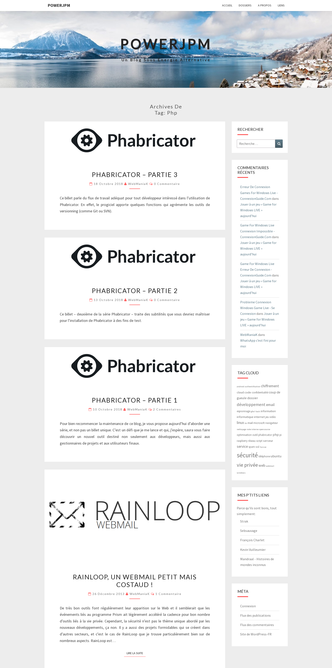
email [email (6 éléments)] (270, 404)
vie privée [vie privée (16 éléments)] (247, 465)
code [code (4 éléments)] (247, 392)
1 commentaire (168, 594)
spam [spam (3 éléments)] (252, 447)
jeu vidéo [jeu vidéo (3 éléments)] (270, 417)
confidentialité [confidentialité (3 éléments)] (260, 392)
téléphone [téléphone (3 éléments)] (264, 456)
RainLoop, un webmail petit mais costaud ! (135, 580)
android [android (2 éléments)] (240, 386)
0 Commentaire (167, 184)
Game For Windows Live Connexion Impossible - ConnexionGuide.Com (257, 231)
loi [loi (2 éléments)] (246, 423)
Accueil (227, 5)
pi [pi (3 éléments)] (280, 435)
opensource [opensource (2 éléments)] (264, 429)
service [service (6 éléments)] (242, 446)
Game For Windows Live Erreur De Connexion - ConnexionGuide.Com (257, 269)
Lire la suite (136, 653)
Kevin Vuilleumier (253, 549)
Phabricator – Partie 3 (135, 174)
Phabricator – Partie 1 (135, 400)
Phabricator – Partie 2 (135, 290)
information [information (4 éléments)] (268, 411)
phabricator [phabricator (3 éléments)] (265, 435)
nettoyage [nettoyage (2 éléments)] (241, 429)
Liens (281, 5)
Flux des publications (255, 615)
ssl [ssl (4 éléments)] (257, 447)
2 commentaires (167, 409)
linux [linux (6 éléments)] (240, 422)
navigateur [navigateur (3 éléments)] (271, 423)
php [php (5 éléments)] (276, 434)
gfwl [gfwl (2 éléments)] (253, 411)
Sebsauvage (248, 530)
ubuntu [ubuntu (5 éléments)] (276, 456)
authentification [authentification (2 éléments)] (252, 386)
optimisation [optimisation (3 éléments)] (244, 435)
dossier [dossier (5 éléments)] (252, 398)
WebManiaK (138, 184)
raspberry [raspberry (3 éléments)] (242, 441)
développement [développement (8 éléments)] (251, 404)
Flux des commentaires (257, 625)
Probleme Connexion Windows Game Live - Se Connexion (257, 308)
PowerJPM (59, 5)
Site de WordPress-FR (256, 634)
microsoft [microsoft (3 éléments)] (259, 423)
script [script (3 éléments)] (259, 441)
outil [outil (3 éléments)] (255, 435)
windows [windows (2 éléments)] (241, 472)
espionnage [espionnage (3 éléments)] (243, 411)
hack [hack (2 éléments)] (258, 411)
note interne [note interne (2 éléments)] (253, 429)
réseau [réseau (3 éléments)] (252, 441)
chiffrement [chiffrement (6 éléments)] (270, 386)
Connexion (248, 606)
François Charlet (252, 540)
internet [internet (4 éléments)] (259, 417)
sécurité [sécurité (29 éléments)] (247, 455)
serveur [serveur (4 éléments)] (268, 441)
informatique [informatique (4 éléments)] (245, 417)
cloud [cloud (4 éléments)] (240, 392)
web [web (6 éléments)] (262, 465)
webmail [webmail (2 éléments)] (270, 466)
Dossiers (245, 5)
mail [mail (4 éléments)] (250, 423)
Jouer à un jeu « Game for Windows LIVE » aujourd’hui (258, 210)
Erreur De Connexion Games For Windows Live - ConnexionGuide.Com (259, 192)
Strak (244, 521)
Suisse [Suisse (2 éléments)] (263, 447)
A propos (264, 5)
